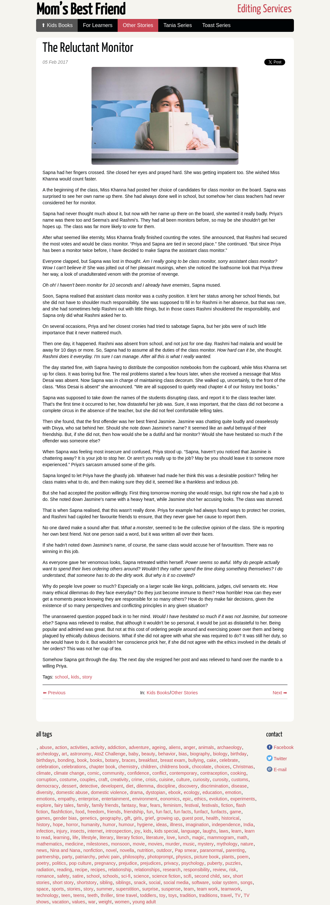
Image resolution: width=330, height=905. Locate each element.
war (92, 901)
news (41, 850)
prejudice (128, 863)
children (149, 766)
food (79, 811)
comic (93, 773)
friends (114, 811)
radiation (45, 869)
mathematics (49, 843)
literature (154, 837)
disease (239, 786)
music (189, 843)
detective (89, 786)
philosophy (133, 856)
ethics (200, 798)
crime (136, 779)
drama (136, 792)
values (78, 901)
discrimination (214, 786)
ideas (161, 824)
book (82, 760)
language (190, 831)
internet (95, 831)
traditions (208, 895)
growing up (168, 818)
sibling (106, 882)
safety (63, 876)
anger (189, 747)
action (61, 747)
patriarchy (85, 856)
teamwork (230, 888)
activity (97, 747)
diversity (44, 792)
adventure (139, 747)
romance (45, 876)
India (248, 824)
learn (236, 831)
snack (140, 882)
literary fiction (129, 837)
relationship (119, 869)
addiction (117, 747)
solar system (225, 882)
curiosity (201, 779)
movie (139, 843)
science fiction (166, 876)
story (87, 676)
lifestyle (89, 837)
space (42, 888)
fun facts (182, 811)
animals (206, 747)
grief (149, 818)
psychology (192, 863)
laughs (209, 831)
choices (222, 766)
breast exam (172, 760)
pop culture (80, 863)
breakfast (148, 760)
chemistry (128, 766)
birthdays (45, 760)
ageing (159, 747)
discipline (166, 786)
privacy (171, 863)
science (141, 876)
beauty (148, 753)
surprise (150, 888)
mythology (227, 843)
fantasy (128, 805)
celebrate (228, 760)
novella (127, 850)
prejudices (150, 863)
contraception (213, 773)
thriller (107, 895)
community (113, 773)
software (200, 882)
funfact (201, 811)
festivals (210, 805)
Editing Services (265, 9)
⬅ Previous (54, 692)
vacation (60, 901)
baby (133, 753)
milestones (97, 843)
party (67, 856)
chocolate (201, 766)
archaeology (229, 747)
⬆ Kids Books (57, 25)
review (219, 869)
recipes (98, 869)
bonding (66, 760)
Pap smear (186, 850)
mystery (206, 843)
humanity (90, 824)
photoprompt (160, 856)
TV (237, 895)
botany (112, 760)
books (96, 760)
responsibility (197, 869)
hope (58, 824)
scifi (187, 876)
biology (220, 753)
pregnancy (104, 863)
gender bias (65, 818)
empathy (66, 798)
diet (129, 786)
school (61, 676)
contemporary (183, 773)
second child (206, 876)
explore (43, 805)
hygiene (145, 824)
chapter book (102, 766)
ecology (191, 792)
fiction (227, 805)
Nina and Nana (65, 850)
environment (144, 798)
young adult (144, 901)
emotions (45, 798)
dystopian (155, 792)
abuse (46, 747)
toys (173, 895)
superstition (127, 888)
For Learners (97, 25)
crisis (151, 779)
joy (137, 831)
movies (155, 843)
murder (172, 843)
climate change (69, 773)
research (171, 869)
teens (78, 895)
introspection (118, 831)
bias (183, 753)
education (212, 792)
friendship (133, 811)
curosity (220, 779)
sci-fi (126, 876)
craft (103, 779)
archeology (47, 753)
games (43, 818)
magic (198, 837)
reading (64, 869)
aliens (175, 747)
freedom (95, 811)
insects (77, 831)
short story (63, 882)
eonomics (170, 798)
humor (109, 824)
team (189, 888)
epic (187, 798)
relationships (147, 869)
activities (79, 747)
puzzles (232, 863)
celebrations (74, 766)
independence (226, 824)
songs (246, 882)
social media (176, 882)
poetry (42, 863)
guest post (192, 818)
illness (176, 824)
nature (246, 843)
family (83, 805)
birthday (238, 753)
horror (72, 824)
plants (228, 856)
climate (43, 773)
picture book (206, 856)
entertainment (115, 798)
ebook (174, 792)
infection (44, 831)
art (64, 753)
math (242, 837)
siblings (123, 882)
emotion (233, 792)
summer (104, 888)
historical (230, 818)
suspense (170, 888)
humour (126, 824)
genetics (88, 818)
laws (223, 831)
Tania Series (177, 25)
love (171, 837)
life (75, 837)
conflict (159, 773)
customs (239, 779)
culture (183, 779)
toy (162, 895)
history (43, 824)
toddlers (148, 895)
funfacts (219, 811)
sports (58, 888)
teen (66, 895)
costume (68, 779)
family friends (105, 805)
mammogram (220, 837)
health (212, 818)
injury (61, 831)
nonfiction (93, 850)
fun (150, 811)
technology (47, 895)
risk (232, 869)
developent (112, 786)
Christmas (243, 766)
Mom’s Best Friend (80, 10)
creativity (119, 779)
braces (128, 760)
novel (111, 850)
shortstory (86, 882)
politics (59, 863)
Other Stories (138, 25)
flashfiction (61, 811)
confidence (138, 773)
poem (242, 856)
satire (77, 876)
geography (110, 818)
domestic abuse (72, 792)
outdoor (163, 850)
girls (137, 818)
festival (192, 805)
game (235, 811)
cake (212, 760)
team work (207, 888)
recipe (81, 869)
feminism (172, 805)
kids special (166, 831)
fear (143, 805)
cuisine (166, 779)
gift (127, 818)
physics (183, 856)
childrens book (174, 766)
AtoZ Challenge (110, 753)
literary (106, 837)
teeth (93, 895)
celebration (47, 766)
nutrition (145, 850)
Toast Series (216, 25)
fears (155, 805)
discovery (188, 786)
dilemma (144, 786)
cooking (238, 773)
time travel (126, 895)
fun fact (163, 811)
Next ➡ (280, 692)
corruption (46, 779)
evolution (218, 798)
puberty (214, 863)
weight (105, 901)
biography (200, 753)
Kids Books (158, 692)
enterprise (88, 798)
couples (87, 779)
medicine (74, 843)
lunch (183, 837)
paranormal (211, 850)
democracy (47, 786)
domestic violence (109, 792)
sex (226, 876)
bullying (195, 760)
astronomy (80, 753)
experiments (242, 798)
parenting (235, 850)
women (122, 901)
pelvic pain (109, 856)
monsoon (120, 843)
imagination (197, 824)
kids (75, 676)
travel (225, 895)
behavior (167, 753)
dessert (69, 786)
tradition (188, 895)
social (154, 882)
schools (110, 876)
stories (73, 888)
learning (61, 837)
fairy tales (64, 805)
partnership (47, 856)
